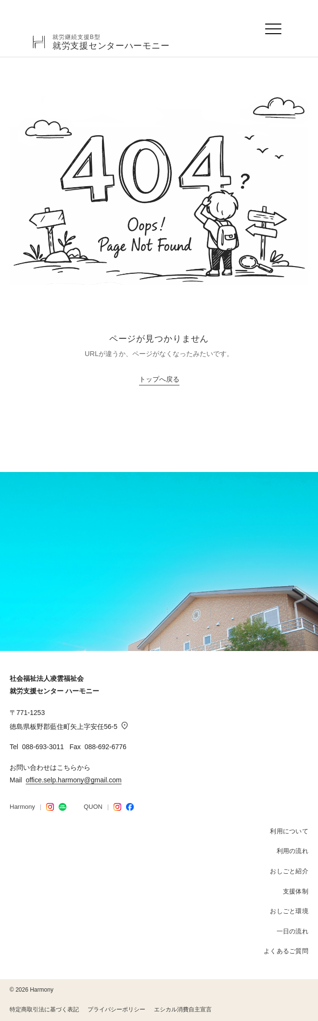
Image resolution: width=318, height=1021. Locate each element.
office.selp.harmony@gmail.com (73, 780)
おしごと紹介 (289, 871)
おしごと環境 (289, 911)
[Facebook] (130, 807)
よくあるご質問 (286, 951)
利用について (289, 831)
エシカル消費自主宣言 (183, 1009)
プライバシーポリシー (116, 1009)
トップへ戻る (159, 379)
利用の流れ (292, 851)
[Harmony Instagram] (50, 807)
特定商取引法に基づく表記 (44, 1009)
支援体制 (295, 891)
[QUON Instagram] (117, 807)
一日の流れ (292, 931)
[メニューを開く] (273, 28)
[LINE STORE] (62, 807)
